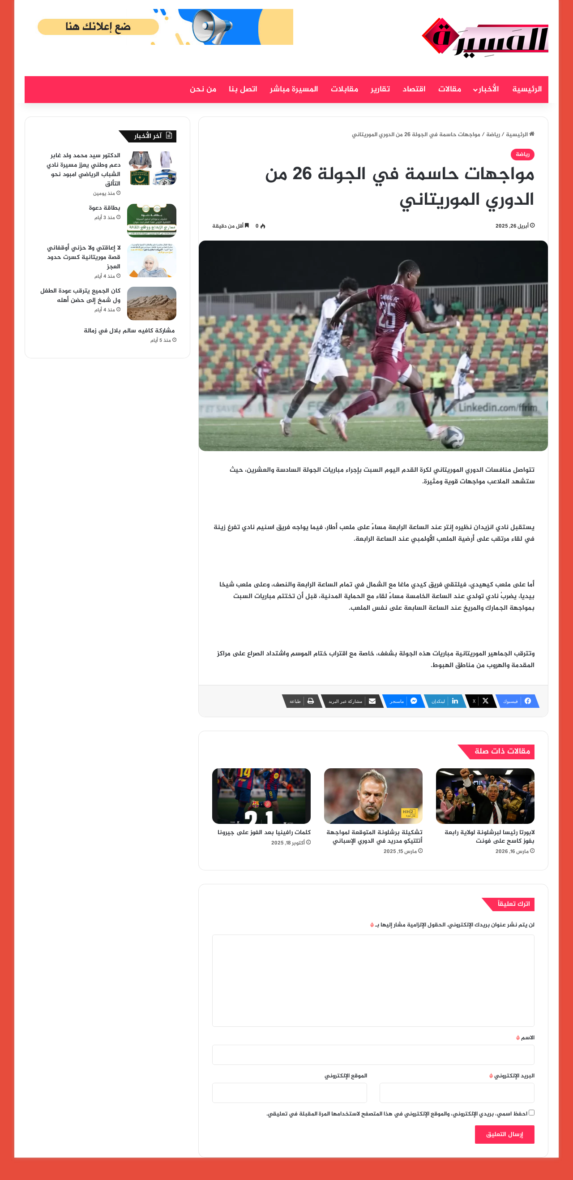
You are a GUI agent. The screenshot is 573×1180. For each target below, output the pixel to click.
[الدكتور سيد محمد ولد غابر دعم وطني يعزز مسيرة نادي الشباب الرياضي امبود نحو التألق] (151, 168)
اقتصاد (414, 89)
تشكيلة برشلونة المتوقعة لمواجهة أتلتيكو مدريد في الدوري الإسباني (374, 836)
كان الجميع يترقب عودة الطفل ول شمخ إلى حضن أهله (80, 296)
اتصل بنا (243, 89)
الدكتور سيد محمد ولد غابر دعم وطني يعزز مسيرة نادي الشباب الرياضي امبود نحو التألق (83, 170)
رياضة (493, 135)
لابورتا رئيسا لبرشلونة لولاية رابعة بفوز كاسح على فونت (490, 836)
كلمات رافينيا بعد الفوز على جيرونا (264, 832)
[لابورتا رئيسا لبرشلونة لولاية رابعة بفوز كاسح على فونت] (485, 796)
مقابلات (344, 89)
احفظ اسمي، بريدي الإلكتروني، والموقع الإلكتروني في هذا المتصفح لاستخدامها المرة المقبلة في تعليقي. (396, 1114)
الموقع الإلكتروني (346, 1076)
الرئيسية (527, 89)
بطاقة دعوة (104, 208)
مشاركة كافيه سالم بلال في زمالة (129, 331)
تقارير (380, 89)
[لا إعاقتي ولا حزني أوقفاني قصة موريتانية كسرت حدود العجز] (151, 260)
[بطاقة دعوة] (151, 220)
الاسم (525, 1038)
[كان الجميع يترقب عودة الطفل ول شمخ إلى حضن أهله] (151, 303)
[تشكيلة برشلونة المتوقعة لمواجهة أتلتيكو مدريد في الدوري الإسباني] (373, 796)
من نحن (203, 89)
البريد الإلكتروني (512, 1076)
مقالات (449, 89)
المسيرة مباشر (294, 89)
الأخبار (489, 89)
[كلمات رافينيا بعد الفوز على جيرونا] (261, 796)
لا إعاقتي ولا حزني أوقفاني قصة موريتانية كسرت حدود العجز (83, 257)
